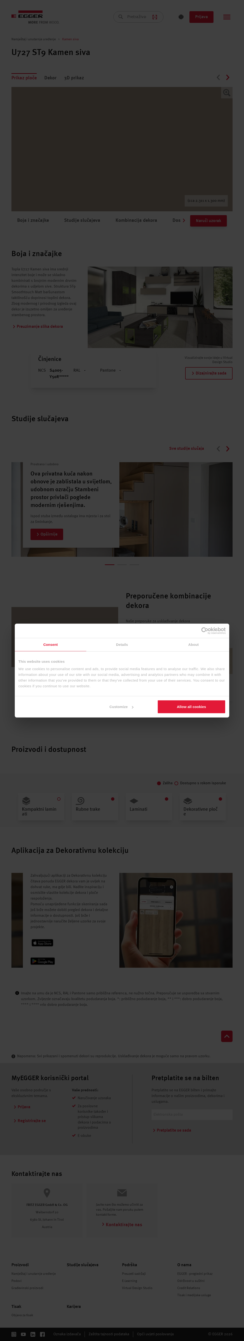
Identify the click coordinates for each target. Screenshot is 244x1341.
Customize (121, 707)
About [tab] (193, 644)
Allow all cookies (191, 707)
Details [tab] (122, 644)
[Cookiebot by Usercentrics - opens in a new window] (205, 630)
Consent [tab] (50, 644)
